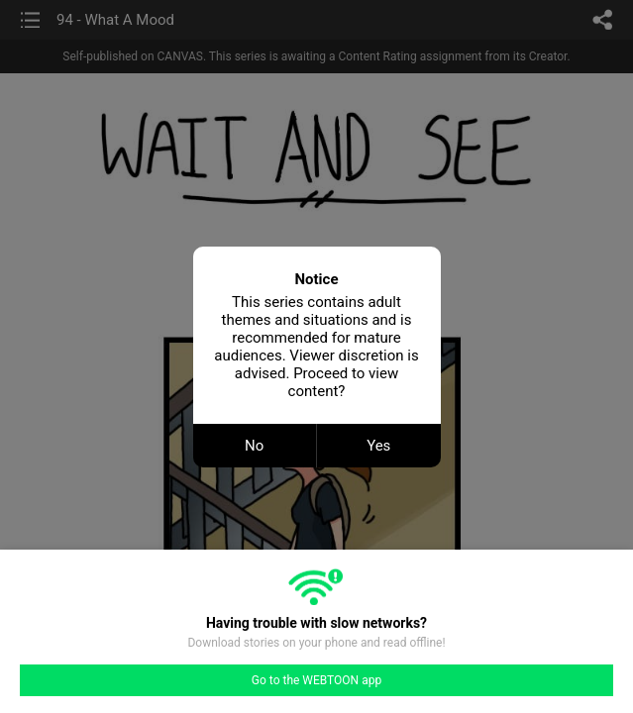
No (254, 446)
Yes (378, 446)
